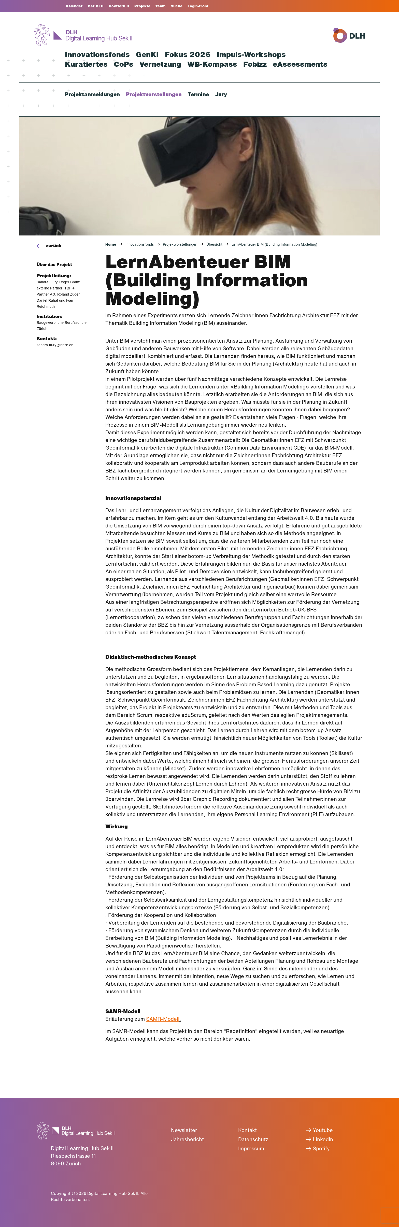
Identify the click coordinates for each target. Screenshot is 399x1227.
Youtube (319, 1130)
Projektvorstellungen (154, 94)
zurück (49, 245)
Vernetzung (160, 64)
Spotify (317, 1148)
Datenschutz (253, 1139)
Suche (176, 6)
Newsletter (184, 1130)
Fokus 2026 (188, 54)
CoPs (123, 64)
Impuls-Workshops (251, 54)
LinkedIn (319, 1139)
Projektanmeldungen (92, 94)
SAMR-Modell (162, 1019)
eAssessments (300, 64)
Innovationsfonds (97, 54)
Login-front (198, 6)
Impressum (251, 1148)
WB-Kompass (212, 64)
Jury (221, 94)
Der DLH (96, 6)
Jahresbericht (187, 1139)
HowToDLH (119, 6)
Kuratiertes (86, 64)
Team (160, 6)
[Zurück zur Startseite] (83, 35)
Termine (198, 94)
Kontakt (247, 1130)
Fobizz (255, 64)
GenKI (147, 54)
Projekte (142, 6)
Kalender (74, 6)
